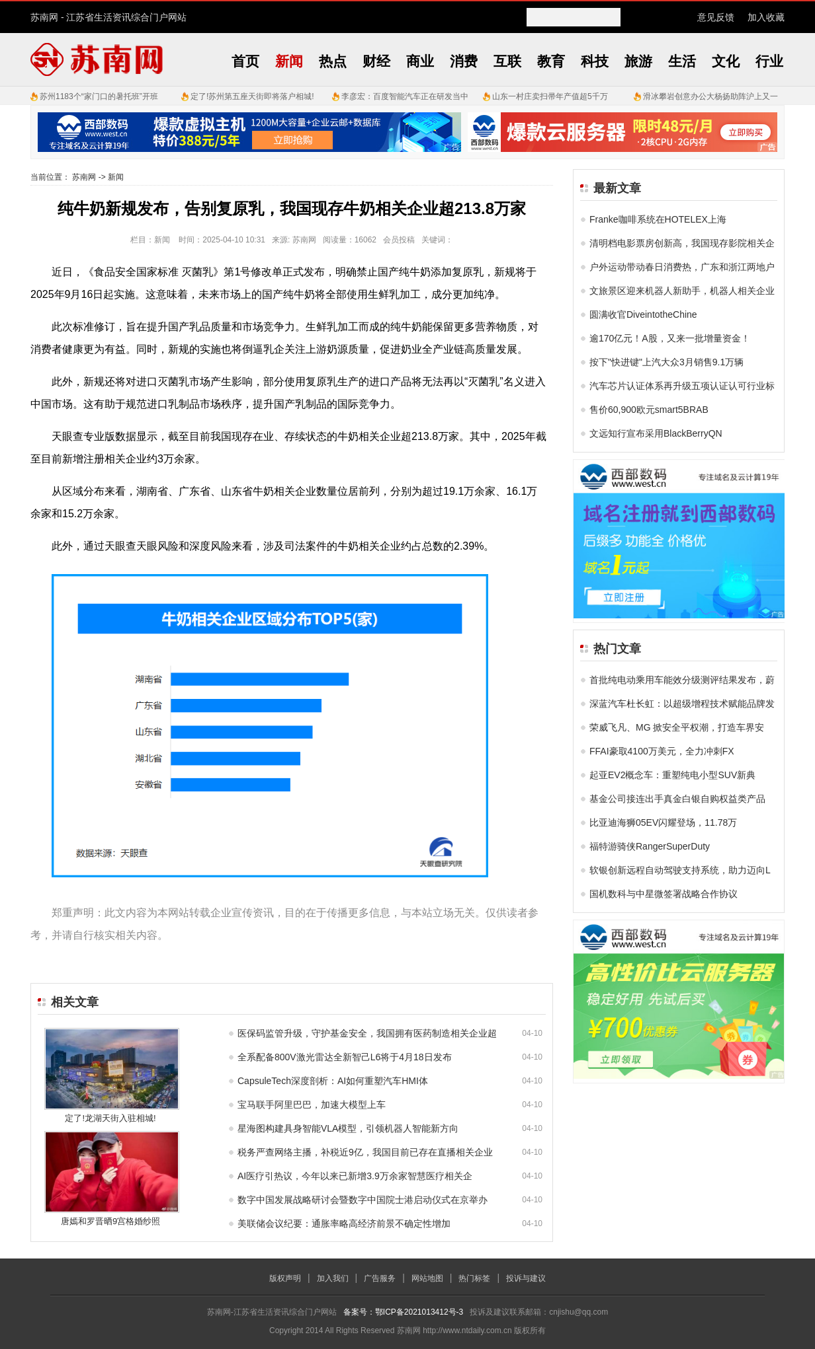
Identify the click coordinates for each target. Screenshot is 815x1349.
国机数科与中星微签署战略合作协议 (663, 894)
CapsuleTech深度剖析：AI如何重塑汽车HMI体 (332, 1081)
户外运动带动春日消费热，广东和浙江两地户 (682, 267)
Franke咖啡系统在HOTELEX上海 (657, 219)
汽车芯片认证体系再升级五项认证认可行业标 (682, 386)
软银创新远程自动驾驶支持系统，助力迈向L (680, 870)
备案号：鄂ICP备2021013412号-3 (403, 1312)
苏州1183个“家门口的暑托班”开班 (99, 96)
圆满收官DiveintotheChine (643, 314)
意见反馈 (715, 17)
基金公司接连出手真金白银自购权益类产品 (677, 798)
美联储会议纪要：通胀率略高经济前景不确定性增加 (343, 1223)
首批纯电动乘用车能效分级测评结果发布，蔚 (682, 679)
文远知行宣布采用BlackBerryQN (655, 433)
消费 (464, 61)
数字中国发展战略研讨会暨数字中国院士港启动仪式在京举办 (362, 1199)
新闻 (289, 61)
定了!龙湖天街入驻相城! (110, 1118)
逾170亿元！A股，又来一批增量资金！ (669, 338)
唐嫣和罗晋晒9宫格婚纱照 (110, 1221)
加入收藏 (766, 17)
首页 (245, 61)
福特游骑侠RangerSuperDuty (649, 846)
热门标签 (474, 1278)
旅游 (638, 61)
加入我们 (333, 1278)
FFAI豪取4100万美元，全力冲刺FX (661, 751)
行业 (769, 61)
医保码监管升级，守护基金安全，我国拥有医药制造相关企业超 (367, 1033)
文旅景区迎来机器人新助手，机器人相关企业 (682, 290)
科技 (595, 61)
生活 (682, 61)
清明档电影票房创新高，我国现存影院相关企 (682, 243)
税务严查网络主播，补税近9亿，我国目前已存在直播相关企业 (365, 1152)
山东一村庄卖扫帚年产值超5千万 (550, 96)
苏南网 (44, 17)
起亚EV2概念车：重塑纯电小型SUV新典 (672, 775)
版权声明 (285, 1278)
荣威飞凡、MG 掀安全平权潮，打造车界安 (676, 727)
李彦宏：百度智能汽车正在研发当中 (404, 96)
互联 (507, 61)
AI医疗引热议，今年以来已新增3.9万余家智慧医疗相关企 (354, 1176)
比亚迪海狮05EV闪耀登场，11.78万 (663, 822)
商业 (420, 61)
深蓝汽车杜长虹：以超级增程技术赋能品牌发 (682, 703)
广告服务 (380, 1278)
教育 (551, 61)
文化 (726, 61)
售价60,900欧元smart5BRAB (648, 409)
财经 (376, 61)
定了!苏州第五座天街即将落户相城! (252, 96)
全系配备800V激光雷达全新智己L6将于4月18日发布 (344, 1057)
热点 (333, 61)
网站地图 (427, 1278)
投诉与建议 (526, 1278)
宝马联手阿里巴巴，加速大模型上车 (311, 1104)
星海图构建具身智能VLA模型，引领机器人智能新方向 (347, 1128)
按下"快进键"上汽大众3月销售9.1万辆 (666, 362)
